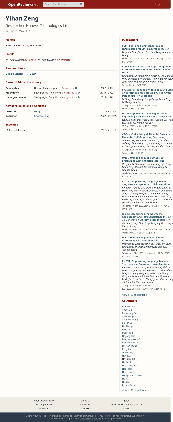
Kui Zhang (166, 143)
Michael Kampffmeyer (146, 167)
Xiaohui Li (165, 196)
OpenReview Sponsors (90, 418)
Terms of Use (118, 404)
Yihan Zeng (155, 52)
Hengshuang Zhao (132, 375)
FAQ (126, 400)
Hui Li (125, 378)
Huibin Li (126, 381)
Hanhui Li (154, 140)
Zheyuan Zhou (129, 52)
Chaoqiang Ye (129, 313)
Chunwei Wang (149, 190)
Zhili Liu (166, 187)
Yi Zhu (162, 190)
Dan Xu (126, 329)
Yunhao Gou (138, 187)
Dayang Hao (128, 336)
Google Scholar (14, 73)
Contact (85, 400)
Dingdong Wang (147, 193)
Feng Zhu (136, 119)
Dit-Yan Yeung (129, 226)
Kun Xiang (162, 193)
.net (23, 4)
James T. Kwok (160, 199)
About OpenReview (44, 400)
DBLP (33, 73)
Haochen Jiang (129, 365)
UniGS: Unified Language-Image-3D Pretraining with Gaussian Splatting (143, 159)
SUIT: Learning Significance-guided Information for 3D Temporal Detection (145, 47)
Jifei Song (166, 164)
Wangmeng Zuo (133, 102)
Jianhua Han (138, 146)
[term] (63, 4)
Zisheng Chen (129, 143)
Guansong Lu (129, 352)
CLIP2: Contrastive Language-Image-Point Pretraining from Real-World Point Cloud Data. (147, 69)
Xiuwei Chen (128, 140)
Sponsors (85, 404)
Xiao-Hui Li (165, 276)
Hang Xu (38, 111)
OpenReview (32, 415)
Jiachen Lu (143, 52)
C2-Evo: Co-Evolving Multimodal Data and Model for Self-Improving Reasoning (146, 136)
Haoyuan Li (128, 164)
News (126, 408)
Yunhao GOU (138, 267)
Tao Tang (155, 164)
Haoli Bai (140, 196)
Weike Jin (126, 199)
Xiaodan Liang (41, 115)
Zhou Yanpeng (142, 243)
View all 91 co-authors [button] (134, 390)
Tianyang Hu (157, 223)
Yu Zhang (147, 199)
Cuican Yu (127, 322)
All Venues (44, 408)
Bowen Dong (129, 306)
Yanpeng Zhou (142, 164)
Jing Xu (137, 190)
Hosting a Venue (44, 404)
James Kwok (159, 279)
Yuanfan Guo (161, 119)
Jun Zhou (164, 140)
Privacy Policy (134, 404)
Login (158, 4)
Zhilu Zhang (137, 99)
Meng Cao (142, 143)
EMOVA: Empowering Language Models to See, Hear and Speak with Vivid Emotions (146, 183)
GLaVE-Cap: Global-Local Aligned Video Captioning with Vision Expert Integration (147, 115)
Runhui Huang (153, 187)
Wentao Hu (141, 140)
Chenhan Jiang (129, 223)
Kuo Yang (133, 193)
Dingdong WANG (147, 273)
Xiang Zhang (151, 99)
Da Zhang (127, 326)
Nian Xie (137, 199)
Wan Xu (126, 119)
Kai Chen (126, 187)
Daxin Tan (127, 190)
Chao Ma (127, 309)
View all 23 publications (134, 294)
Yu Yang (126, 99)
